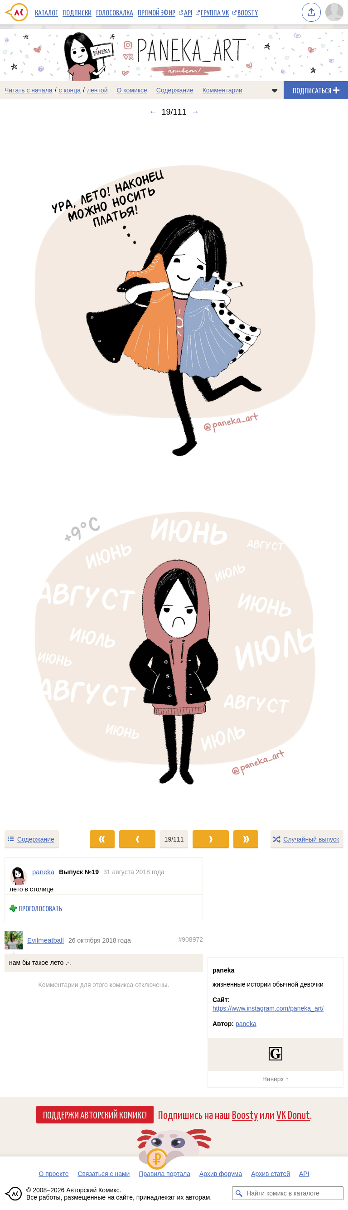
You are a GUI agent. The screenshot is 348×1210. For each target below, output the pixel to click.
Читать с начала (29, 90)
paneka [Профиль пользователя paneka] (43, 872)
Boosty (247, 12)
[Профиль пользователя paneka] (19, 876)
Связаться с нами (103, 1173)
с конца (70, 90)
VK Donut (293, 1114)
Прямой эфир (156, 12)
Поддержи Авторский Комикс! (95, 1114)
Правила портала (164, 1173)
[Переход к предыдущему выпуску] (43, 473)
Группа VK (215, 12)
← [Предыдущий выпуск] (153, 111)
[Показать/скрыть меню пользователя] (334, 12)
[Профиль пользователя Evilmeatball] (16, 940)
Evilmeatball (45, 940)
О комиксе (131, 90)
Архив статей (270, 1173)
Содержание (174, 90)
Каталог (46, 12)
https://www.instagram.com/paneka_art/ (268, 1008)
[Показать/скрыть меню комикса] (275, 90)
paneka (246, 1023)
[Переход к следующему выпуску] (174, 473)
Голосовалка (114, 12)
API (188, 12)
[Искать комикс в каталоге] (238, 1193)
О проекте (53, 1173)
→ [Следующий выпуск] (195, 111)
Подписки (77, 12)
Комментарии (222, 90)
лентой (97, 90)
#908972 (190, 940)
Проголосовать (40, 908)
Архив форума (220, 1173)
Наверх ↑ (275, 1079)
